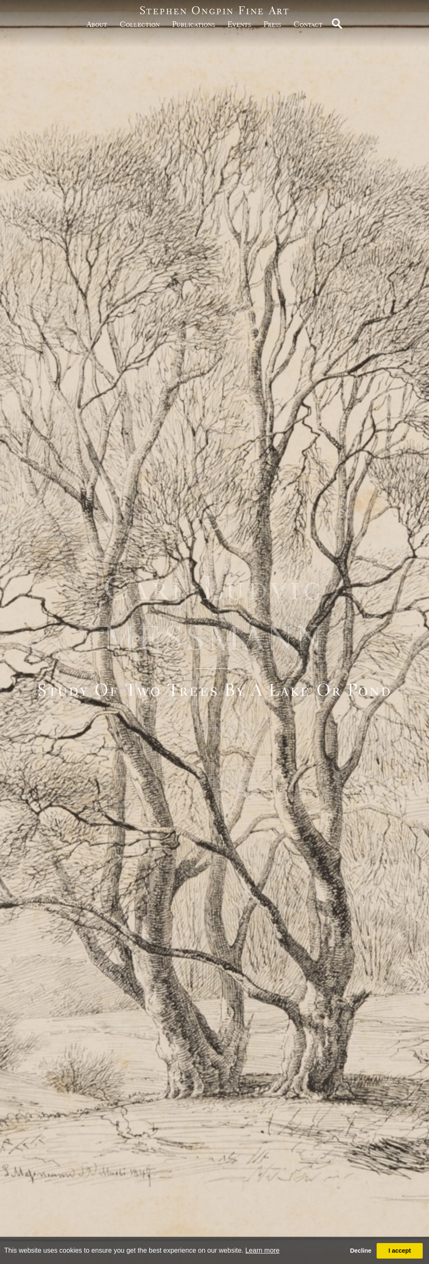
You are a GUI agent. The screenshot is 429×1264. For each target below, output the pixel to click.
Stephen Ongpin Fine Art (215, 10)
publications (193, 24)
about (97, 24)
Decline (360, 1250)
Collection (140, 24)
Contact (308, 24)
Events (239, 24)
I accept (399, 1250)
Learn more (262, 1250)
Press (272, 24)
